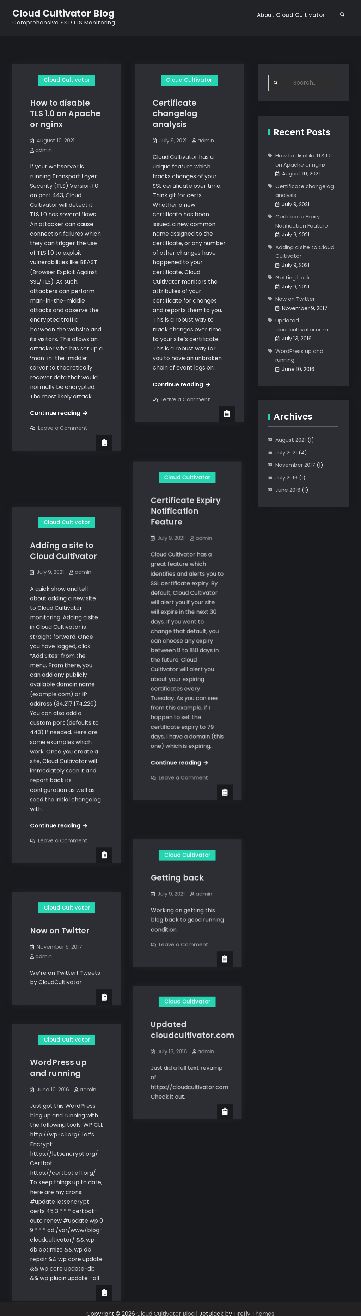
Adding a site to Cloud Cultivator (63, 503)
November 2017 (295, 464)
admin (43, 150)
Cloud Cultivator (67, 79)
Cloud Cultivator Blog (63, 13)
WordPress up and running (58, 1000)
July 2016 (286, 477)
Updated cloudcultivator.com (194, 961)
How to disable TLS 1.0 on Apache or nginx (65, 114)
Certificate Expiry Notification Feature (187, 479)
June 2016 (287, 490)
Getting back (179, 813)
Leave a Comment (62, 428)
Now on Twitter (60, 867)
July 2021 (286, 452)
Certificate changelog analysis (175, 114)
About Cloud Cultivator (291, 15)
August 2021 (290, 439)
